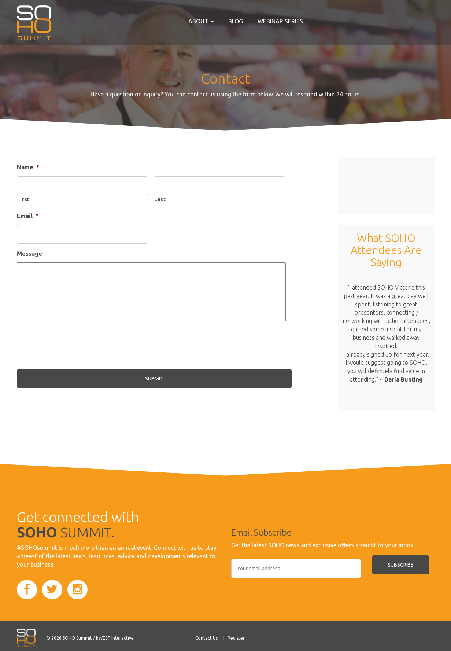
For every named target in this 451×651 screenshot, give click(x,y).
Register (236, 638)
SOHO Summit (77, 638)
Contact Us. (207, 638)
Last (160, 199)
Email (27, 216)
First (23, 199)
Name (28, 167)
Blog (235, 21)
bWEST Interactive (115, 638)
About (201, 21)
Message (29, 253)
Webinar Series (280, 21)
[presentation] (72, 346)
